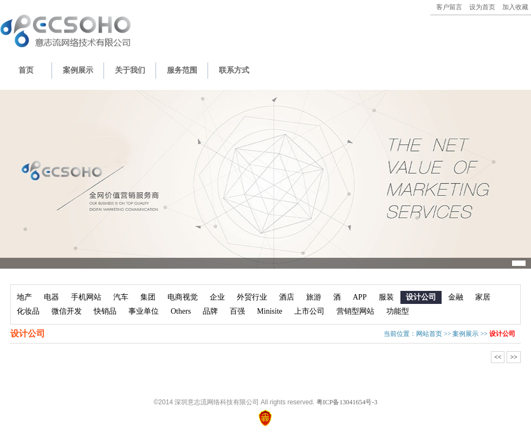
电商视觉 (182, 297)
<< (498, 357)
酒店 (286, 297)
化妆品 (28, 311)
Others (181, 311)
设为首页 (482, 7)
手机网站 (86, 297)
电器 (51, 297)
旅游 (313, 297)
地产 (24, 297)
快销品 (105, 311)
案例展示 (78, 70)
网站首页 (429, 334)
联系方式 (234, 70)
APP (360, 297)
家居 (482, 297)
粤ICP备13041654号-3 (347, 402)
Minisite (269, 311)
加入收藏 (515, 7)
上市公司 (309, 311)
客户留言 (449, 7)
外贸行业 (252, 297)
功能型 (397, 311)
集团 (148, 297)
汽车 (120, 297)
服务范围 (182, 70)
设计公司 (421, 297)
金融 (455, 297)
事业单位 (143, 311)
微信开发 (66, 311)
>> (513, 357)
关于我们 (130, 70)
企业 (217, 297)
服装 (386, 297)
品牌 (210, 311)
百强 (237, 311)
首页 (26, 70)
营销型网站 (355, 311)
